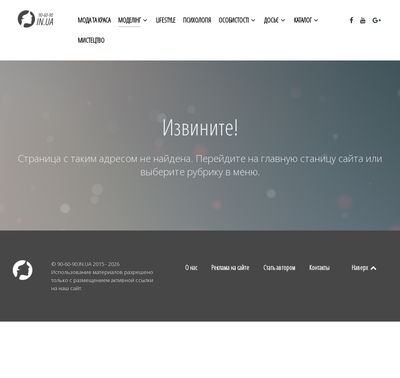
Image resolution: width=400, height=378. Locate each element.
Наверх (364, 267)
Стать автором (279, 267)
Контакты (319, 267)
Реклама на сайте (230, 267)
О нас (191, 267)
